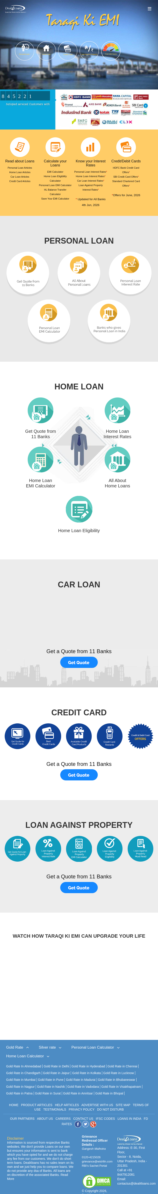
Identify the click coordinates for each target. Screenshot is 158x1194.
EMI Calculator (55, 171)
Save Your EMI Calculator (55, 198)
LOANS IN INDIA (129, 1109)
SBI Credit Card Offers (126, 176)
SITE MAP (123, 1095)
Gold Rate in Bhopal (109, 1084)
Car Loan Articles (19, 176)
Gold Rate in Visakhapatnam (121, 1077)
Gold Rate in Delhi (56, 1057)
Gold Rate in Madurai (80, 1070)
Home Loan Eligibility (79, 530)
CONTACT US (83, 1109)
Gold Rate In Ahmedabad (23, 1057)
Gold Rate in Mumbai (21, 1070)
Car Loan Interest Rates (90, 180)
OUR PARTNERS (22, 1109)
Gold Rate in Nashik (51, 1077)
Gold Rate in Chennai (122, 1057)
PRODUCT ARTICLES (36, 1095)
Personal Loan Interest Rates (90, 171)
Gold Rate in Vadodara (83, 1077)
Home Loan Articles (19, 172)
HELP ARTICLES (67, 1095)
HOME (14, 1095)
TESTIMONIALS (54, 1100)
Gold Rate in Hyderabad (88, 1057)
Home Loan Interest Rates (91, 176)
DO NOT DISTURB (110, 1100)
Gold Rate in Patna (19, 1084)
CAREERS (63, 1109)
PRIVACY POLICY (81, 1100)
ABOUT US (45, 1109)
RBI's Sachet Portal (94, 1156)
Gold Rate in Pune (50, 1070)
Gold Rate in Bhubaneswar (116, 1070)
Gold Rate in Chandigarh (23, 1064)
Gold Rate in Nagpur (20, 1077)
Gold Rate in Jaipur (56, 1064)
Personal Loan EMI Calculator (55, 185)
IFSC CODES (105, 1109)
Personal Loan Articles (20, 167)
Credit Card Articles (20, 181)
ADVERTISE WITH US (97, 1095)
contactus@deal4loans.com (136, 1174)
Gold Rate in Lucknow (118, 1064)
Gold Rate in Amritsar (78, 1084)
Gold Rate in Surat (48, 1084)
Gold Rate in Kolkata (86, 1064)
